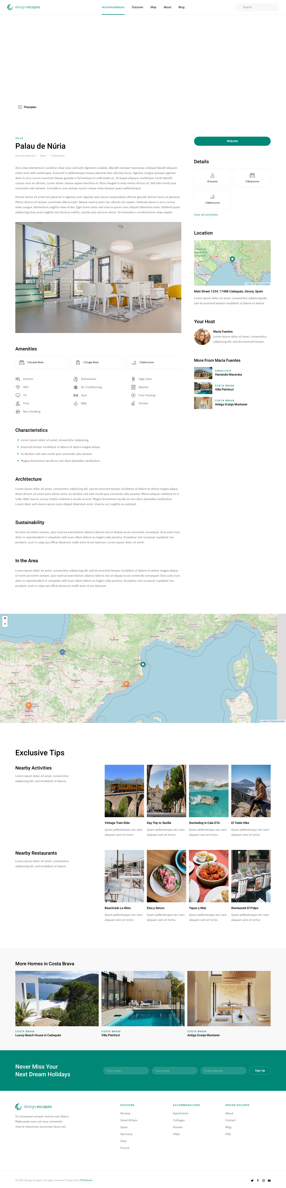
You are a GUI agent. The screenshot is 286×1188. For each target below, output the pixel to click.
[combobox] (257, 7)
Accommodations (113, 7)
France (125, 1148)
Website (232, 141)
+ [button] (5, 618)
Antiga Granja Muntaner (231, 404)
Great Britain (128, 1120)
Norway (125, 1113)
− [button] (5, 624)
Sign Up (260, 1070)
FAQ (228, 1134)
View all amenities (206, 214)
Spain (43, 155)
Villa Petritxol (224, 389)
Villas (176, 1134)
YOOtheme (86, 1180)
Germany (126, 1134)
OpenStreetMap (263, 284)
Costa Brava (57, 155)
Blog (181, 7)
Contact (230, 1120)
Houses (178, 1127)
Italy (123, 1141)
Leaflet (249, 284)
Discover (137, 7)
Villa (19, 138)
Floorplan (27, 107)
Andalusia (223, 370)
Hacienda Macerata (228, 374)
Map (153, 7)
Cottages (179, 1120)
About (167, 7)
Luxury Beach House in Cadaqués (38, 1035)
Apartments (181, 1113)
